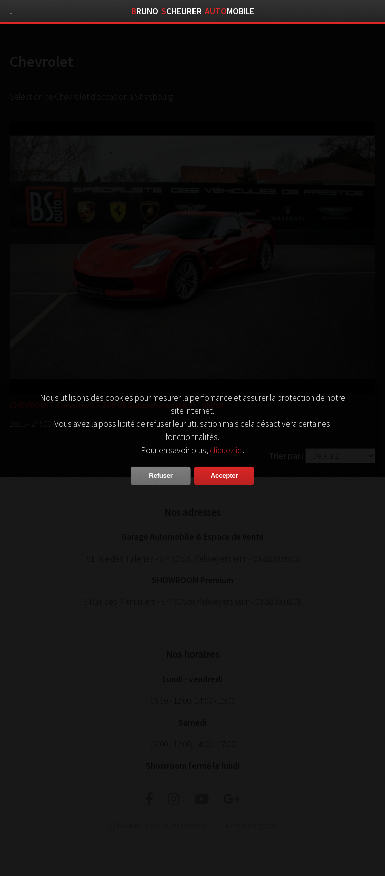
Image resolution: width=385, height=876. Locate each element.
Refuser (160, 475)
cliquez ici (226, 450)
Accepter (224, 475)
